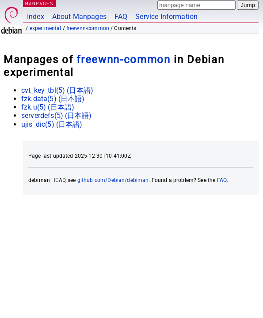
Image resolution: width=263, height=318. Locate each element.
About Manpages (79, 16)
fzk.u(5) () (47, 107)
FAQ (120, 16)
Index (35, 16)
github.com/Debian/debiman (113, 180)
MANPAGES (39, 3)
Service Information (166, 16)
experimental (45, 28)
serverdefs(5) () (56, 115)
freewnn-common (87, 28)
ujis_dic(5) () (52, 124)
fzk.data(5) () (53, 99)
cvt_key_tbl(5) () (57, 90)
